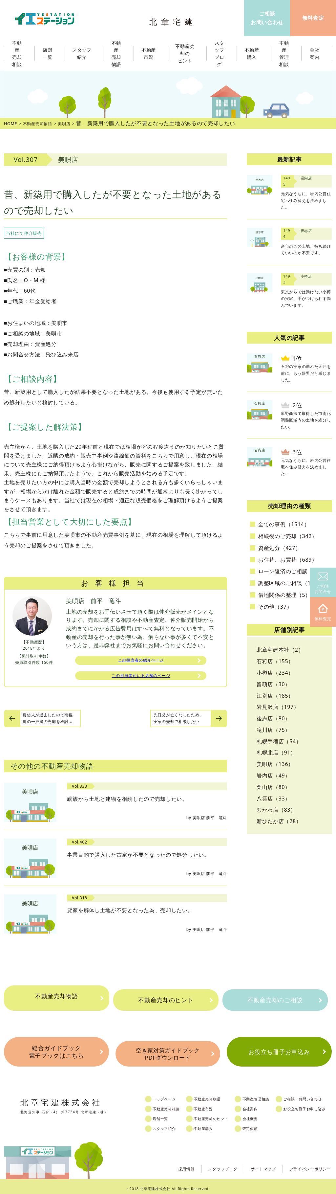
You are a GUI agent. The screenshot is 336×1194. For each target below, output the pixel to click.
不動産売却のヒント (165, 1000)
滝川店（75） (273, 729)
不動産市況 (151, 53)
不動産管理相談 (267, 1095)
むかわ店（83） (276, 809)
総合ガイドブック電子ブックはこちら (56, 1051)
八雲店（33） (273, 798)
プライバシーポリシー (307, 1164)
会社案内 (260, 1105)
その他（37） (275, 606)
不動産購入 (211, 1124)
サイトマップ (254, 1164)
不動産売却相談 (172, 1105)
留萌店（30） (273, 684)
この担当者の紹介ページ (141, 661)
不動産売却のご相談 (275, 1000)
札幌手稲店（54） (279, 741)
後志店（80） (273, 718)
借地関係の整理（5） (284, 594)
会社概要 (260, 1114)
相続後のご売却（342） (287, 536)
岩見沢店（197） (278, 706)
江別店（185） (275, 695)
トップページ (170, 1095)
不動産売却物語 (56, 1000)
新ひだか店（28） (279, 821)
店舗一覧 (166, 1114)
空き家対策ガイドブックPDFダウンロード (167, 1051)
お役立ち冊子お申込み (279, 1051)
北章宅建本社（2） (280, 649)
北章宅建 (174, 19)
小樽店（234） (275, 672)
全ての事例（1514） (283, 524)
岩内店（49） (273, 775)
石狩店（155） (275, 661)
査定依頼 (260, 1124)
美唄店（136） (275, 764)
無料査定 (323, 613)
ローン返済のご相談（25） (291, 571)
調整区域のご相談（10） (289, 583)
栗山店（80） (273, 787)
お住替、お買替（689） (287, 559)
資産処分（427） (279, 548)
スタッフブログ (210, 1164)
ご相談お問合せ (323, 584)
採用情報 (170, 1164)
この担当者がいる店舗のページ (140, 678)
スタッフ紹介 (170, 1124)
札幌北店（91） (276, 752)
